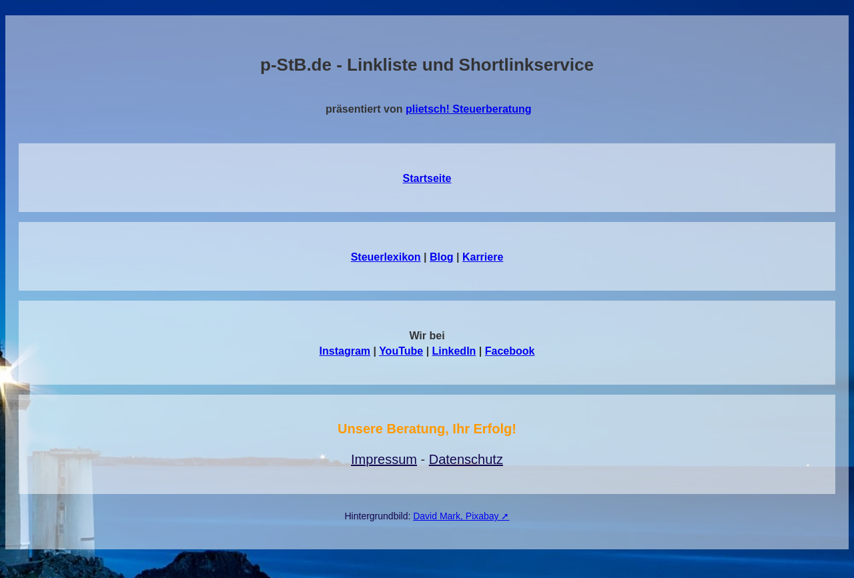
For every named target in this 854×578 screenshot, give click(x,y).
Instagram (345, 351)
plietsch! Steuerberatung (468, 109)
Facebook (510, 351)
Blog (442, 257)
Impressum (384, 459)
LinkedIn (454, 351)
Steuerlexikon (386, 257)
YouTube (401, 351)
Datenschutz (466, 459)
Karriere (482, 257)
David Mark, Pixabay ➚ (461, 516)
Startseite (427, 178)
